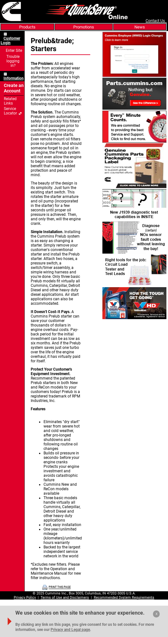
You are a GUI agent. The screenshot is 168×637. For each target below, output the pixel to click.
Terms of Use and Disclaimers (65, 597)
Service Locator (10, 110)
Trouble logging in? (13, 61)
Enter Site (14, 50)
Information (14, 78)
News (139, 27)
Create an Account (14, 88)
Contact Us (156, 21)
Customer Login (10, 40)
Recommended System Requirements (124, 597)
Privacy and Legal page (70, 629)
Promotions (83, 27)
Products (27, 27)
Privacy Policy (25, 597)
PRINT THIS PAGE (60, 587)
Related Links (10, 101)
